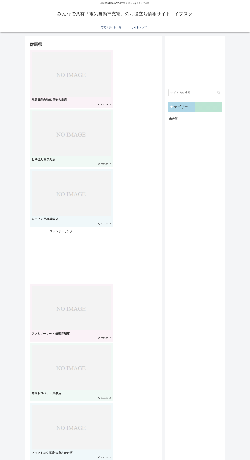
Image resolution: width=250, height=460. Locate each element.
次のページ (94, 407)
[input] (195, 92)
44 (106, 423)
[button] (218, 92)
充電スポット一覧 (196, 450)
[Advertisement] (125, 125)
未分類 (173, 118)
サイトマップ (215, 450)
